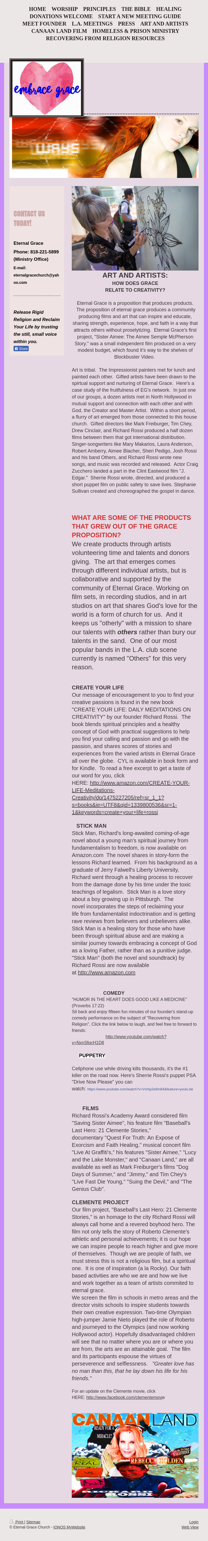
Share (21, 349)
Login (194, 1522)
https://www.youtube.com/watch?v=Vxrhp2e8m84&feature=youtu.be (140, 1089)
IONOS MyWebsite (69, 1527)
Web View (190, 1527)
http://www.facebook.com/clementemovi (124, 1397)
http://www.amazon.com (106, 972)
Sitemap (33, 1522)
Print (16, 1522)
